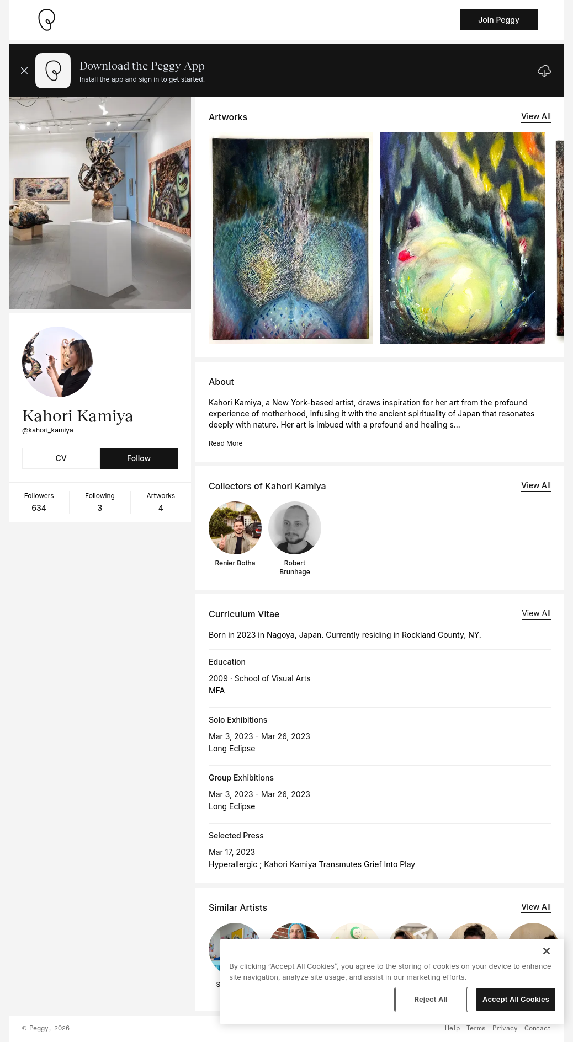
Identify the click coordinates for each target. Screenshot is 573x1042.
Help (452, 1028)
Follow (139, 458)
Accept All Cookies (515, 999)
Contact (537, 1028)
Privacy (505, 1028)
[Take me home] (46, 20)
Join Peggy (498, 19)
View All (536, 116)
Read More (225, 443)
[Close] (546, 951)
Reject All (430, 999)
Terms (476, 1028)
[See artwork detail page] (291, 238)
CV (60, 458)
